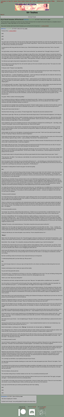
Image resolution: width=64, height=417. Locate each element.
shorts (49, 1)
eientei (15, 1)
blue (10, 1)
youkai (34, 1)
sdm (31, 1)
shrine (27, 1)
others (45, 1)
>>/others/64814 (12, 31)
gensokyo (3, 1)
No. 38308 (25, 28)
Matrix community (42, 407)
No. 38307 (48, 19)
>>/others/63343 (45, 26)
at (7, 1)
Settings (58, 1)
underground (39, 1)
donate (23, 408)
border (23, 1)
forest (19, 1)
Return (2, 14)
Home (62, 1)
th (12, 1)
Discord (34, 406)
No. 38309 (20, 396)
